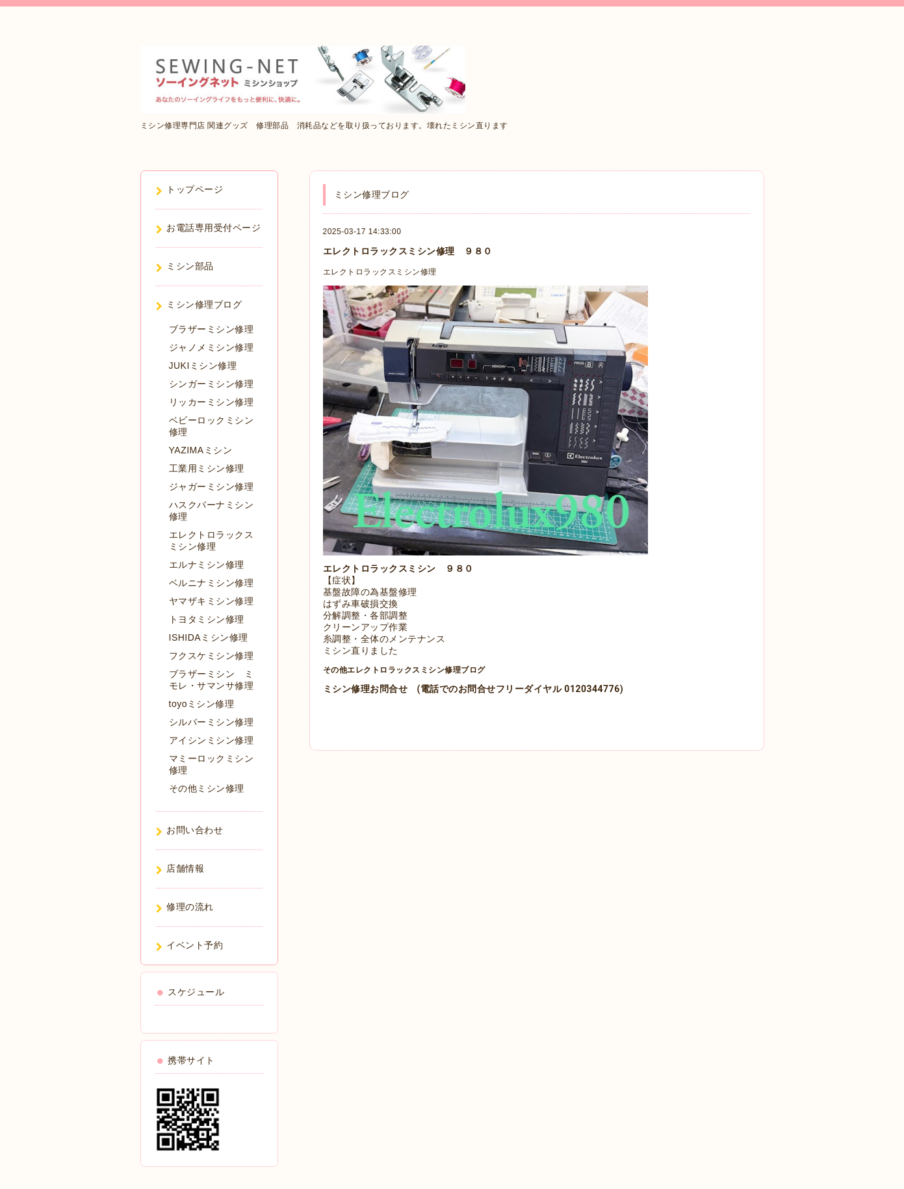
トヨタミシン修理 (206, 619)
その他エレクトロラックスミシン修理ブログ (404, 670)
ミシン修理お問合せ (365, 689)
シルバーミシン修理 (211, 722)
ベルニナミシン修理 (211, 583)
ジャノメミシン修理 (211, 347)
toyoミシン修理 (202, 704)
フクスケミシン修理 (211, 655)
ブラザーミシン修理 (211, 329)
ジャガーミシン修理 (211, 486)
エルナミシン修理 (206, 564)
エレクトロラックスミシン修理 (380, 271)
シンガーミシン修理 (211, 384)
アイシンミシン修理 (211, 740)
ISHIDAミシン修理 (208, 637)
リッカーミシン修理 (211, 402)
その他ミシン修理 (206, 788)
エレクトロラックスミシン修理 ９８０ (408, 251)
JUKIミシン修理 (203, 365)
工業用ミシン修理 (206, 468)
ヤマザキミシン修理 (211, 601)
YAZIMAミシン (201, 450)
